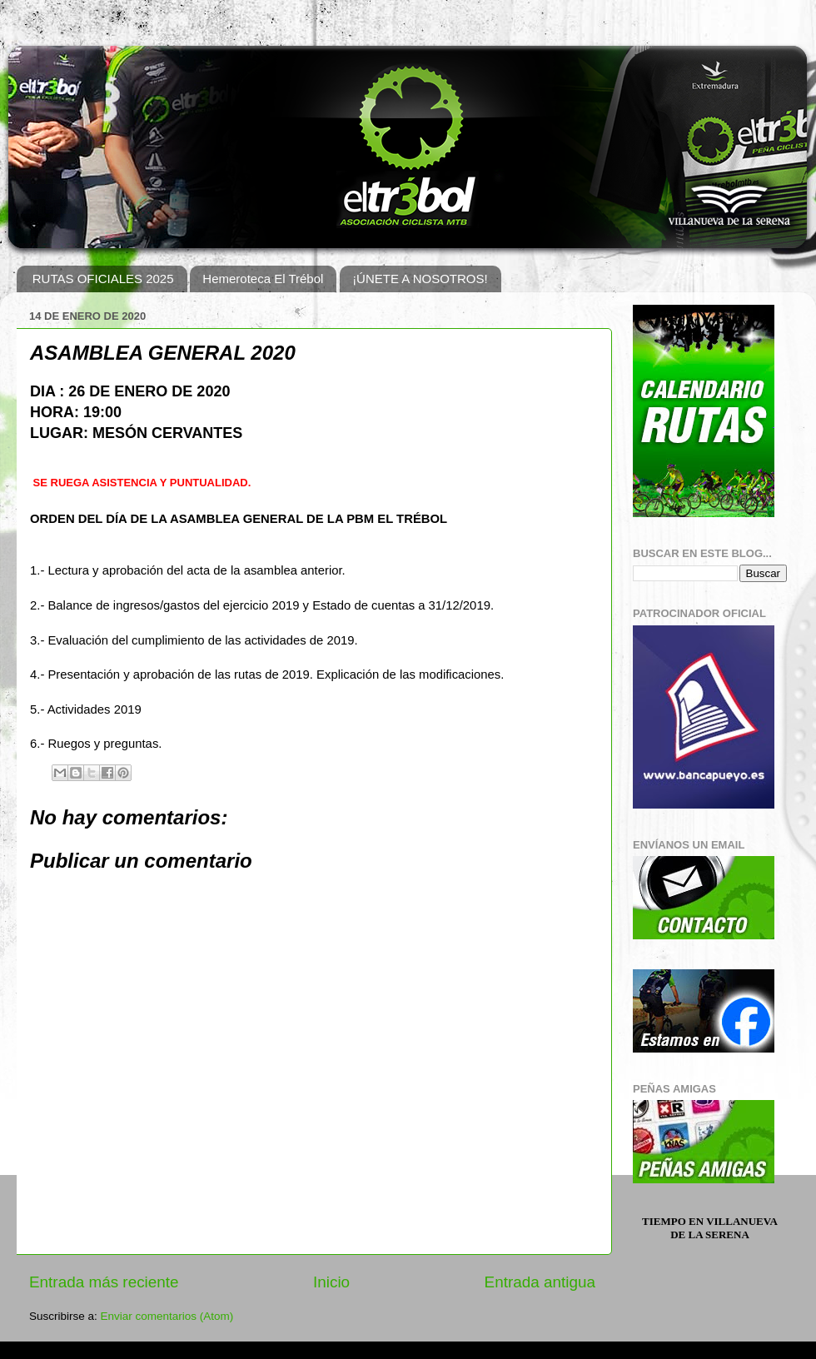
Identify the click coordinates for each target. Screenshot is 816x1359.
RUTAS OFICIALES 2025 (103, 278)
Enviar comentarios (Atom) (167, 1316)
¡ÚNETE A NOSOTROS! (420, 278)
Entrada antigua (540, 1282)
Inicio (331, 1282)
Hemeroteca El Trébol (262, 278)
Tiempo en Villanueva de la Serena (710, 1228)
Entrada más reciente (104, 1282)
